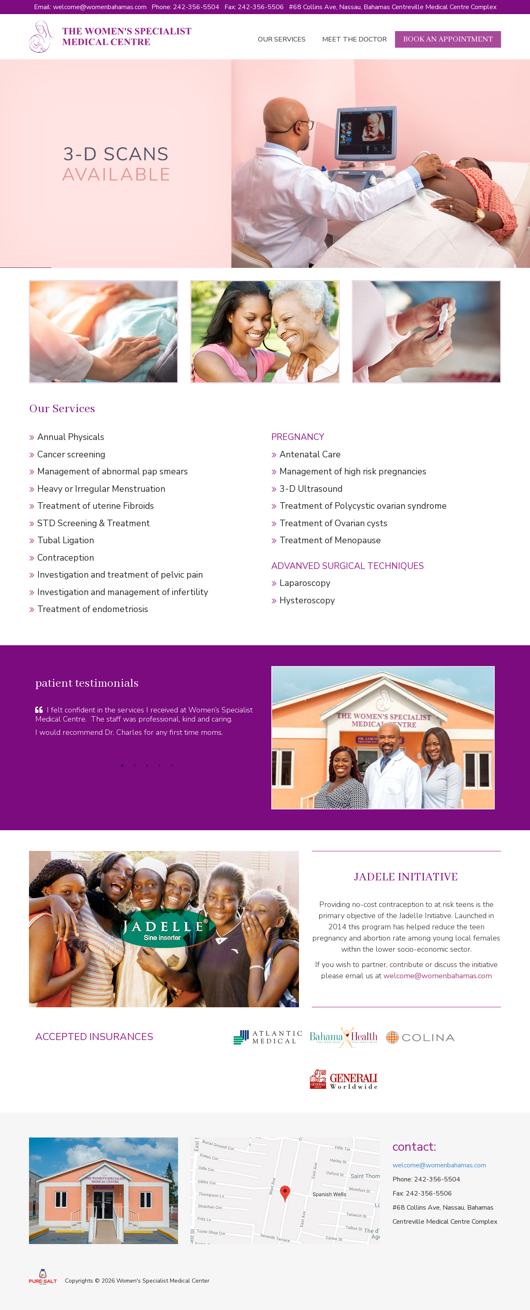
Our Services (282, 39)
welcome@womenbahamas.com (100, 7)
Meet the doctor (354, 39)
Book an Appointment (448, 39)
